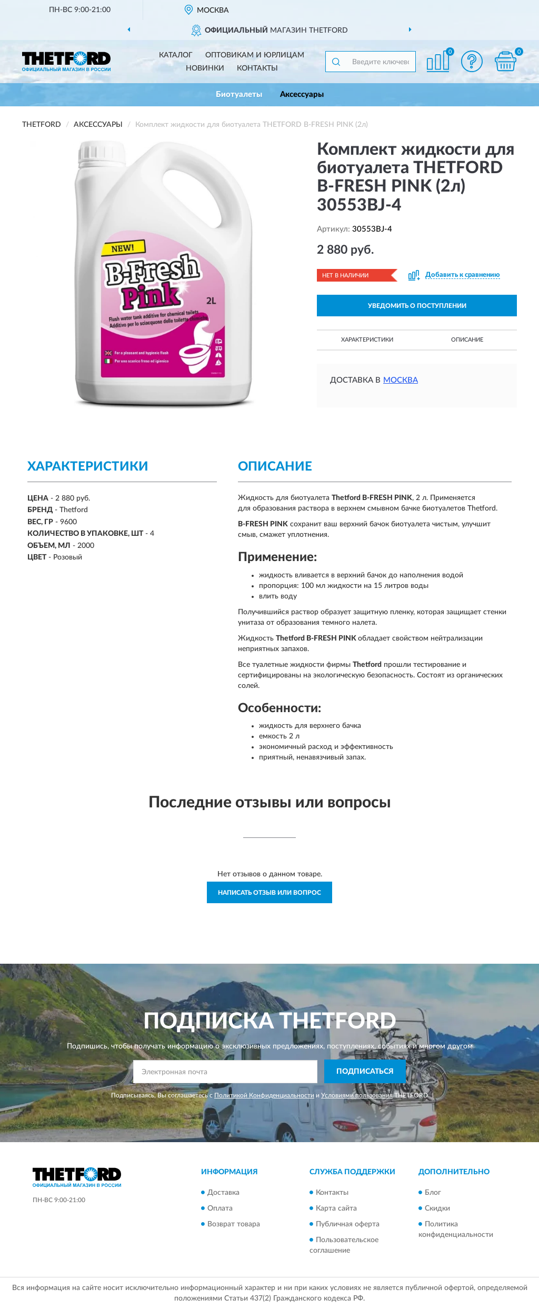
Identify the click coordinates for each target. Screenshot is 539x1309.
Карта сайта (336, 1208)
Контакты (257, 68)
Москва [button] (400, 380)
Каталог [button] (176, 55)
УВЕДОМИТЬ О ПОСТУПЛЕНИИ (417, 306)
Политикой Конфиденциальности (264, 1095)
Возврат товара (233, 1224)
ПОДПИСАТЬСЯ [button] (365, 1071)
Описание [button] (467, 340)
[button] (471, 61)
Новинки (205, 68)
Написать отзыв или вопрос (269, 893)
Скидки (437, 1208)
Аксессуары (302, 94)
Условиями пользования (357, 1095)
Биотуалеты (239, 94)
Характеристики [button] (367, 340)
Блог (433, 1192)
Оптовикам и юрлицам (254, 55)
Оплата (220, 1208)
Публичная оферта (348, 1224)
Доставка (223, 1192)
